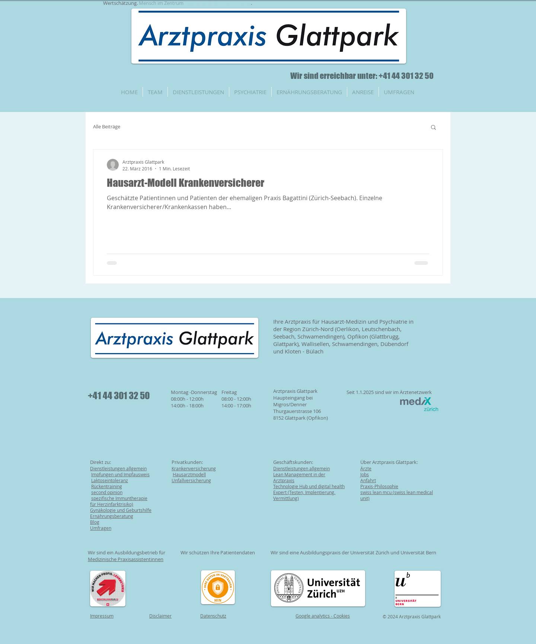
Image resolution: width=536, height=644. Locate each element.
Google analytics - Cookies (323, 616)
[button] (433, 128)
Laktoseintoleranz (109, 480)
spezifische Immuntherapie (119, 498)
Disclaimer (160, 616)
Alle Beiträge (106, 127)
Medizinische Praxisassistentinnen (125, 559)
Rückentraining (106, 486)
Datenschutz (213, 616)
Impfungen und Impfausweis (120, 474)
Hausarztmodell (189, 474)
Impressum (102, 616)
